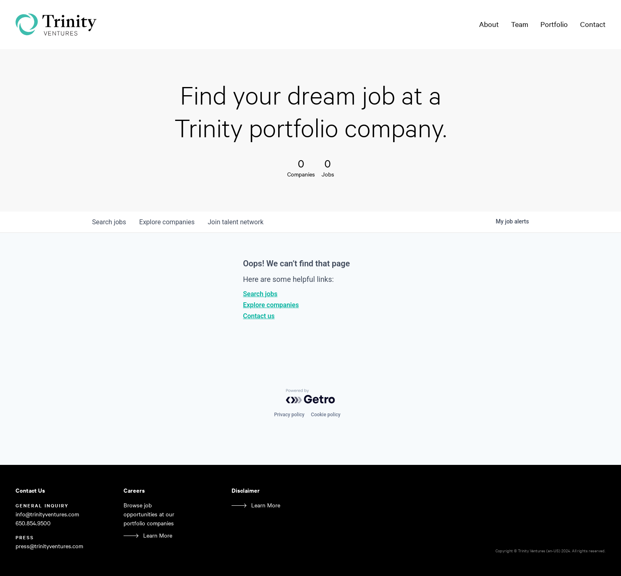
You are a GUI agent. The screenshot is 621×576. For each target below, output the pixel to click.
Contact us (258, 316)
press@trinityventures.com (49, 546)
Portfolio (554, 24)
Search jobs (260, 294)
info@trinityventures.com (47, 514)
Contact (592, 24)
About (489, 24)
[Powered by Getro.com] (310, 396)
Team (519, 24)
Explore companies (271, 305)
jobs (109, 222)
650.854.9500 (33, 523)
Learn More (157, 535)
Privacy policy (289, 414)
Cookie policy (325, 414)
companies (166, 222)
